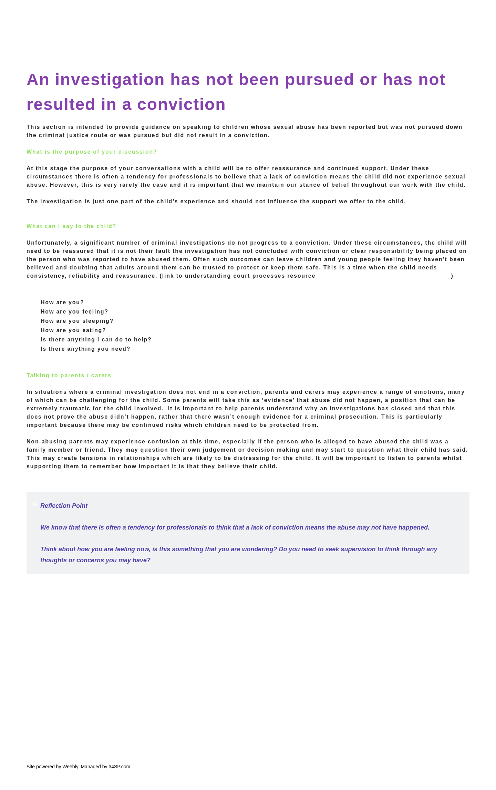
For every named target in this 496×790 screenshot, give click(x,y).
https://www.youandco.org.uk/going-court (384, 276)
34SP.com (119, 766)
